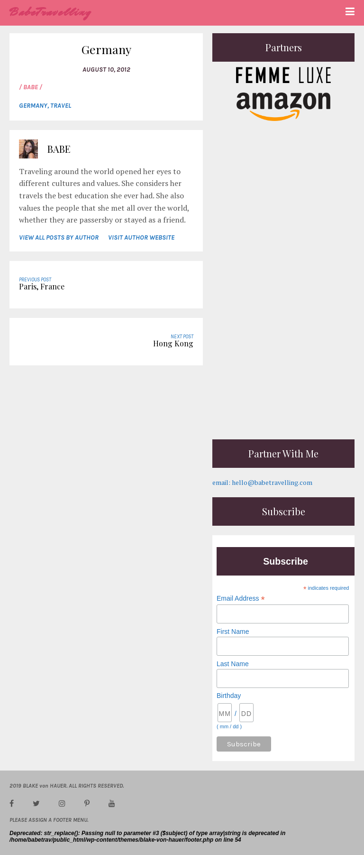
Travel (60, 106)
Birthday (229, 695)
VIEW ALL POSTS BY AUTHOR (59, 237)
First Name (233, 631)
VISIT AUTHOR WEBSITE (141, 237)
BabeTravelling (50, 12)
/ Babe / (30, 87)
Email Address (241, 598)
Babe (59, 148)
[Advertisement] (283, 370)
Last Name (233, 664)
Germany (33, 106)
